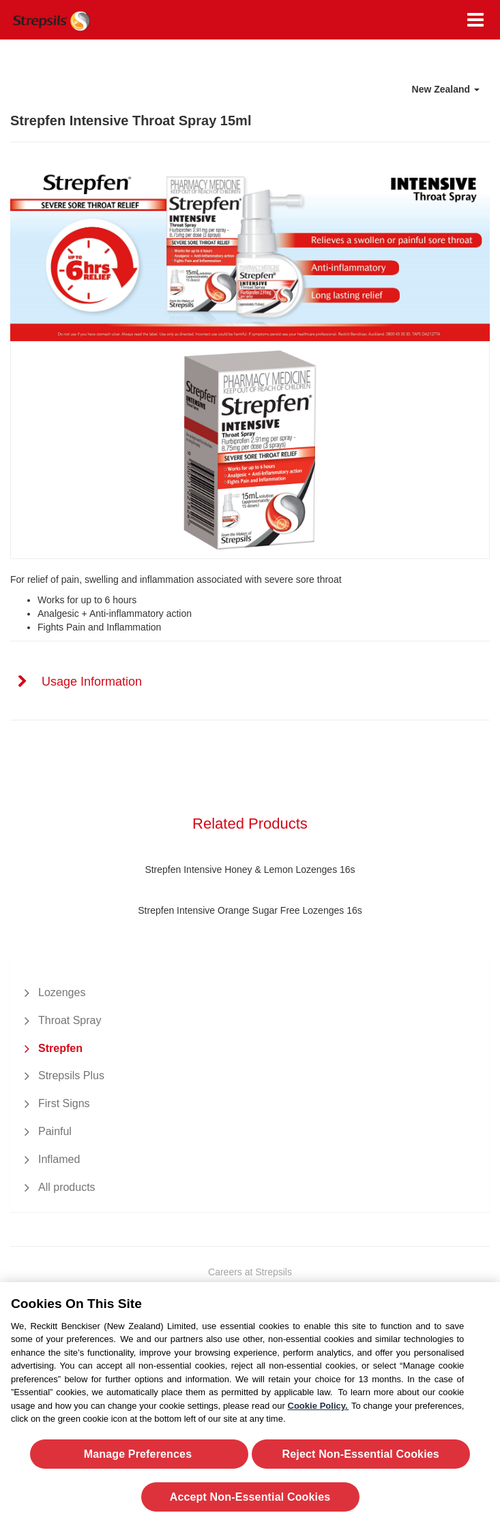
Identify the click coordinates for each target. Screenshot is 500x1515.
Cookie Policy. (318, 1410)
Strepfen (60, 1048)
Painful (55, 1131)
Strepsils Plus (71, 1075)
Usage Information (92, 681)
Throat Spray (69, 1020)
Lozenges (61, 992)
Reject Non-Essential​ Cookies (360, 1459)
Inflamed (59, 1159)
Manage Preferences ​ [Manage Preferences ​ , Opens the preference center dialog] (139, 1459)
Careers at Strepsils (250, 1271)
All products (66, 1187)
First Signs (64, 1103)
